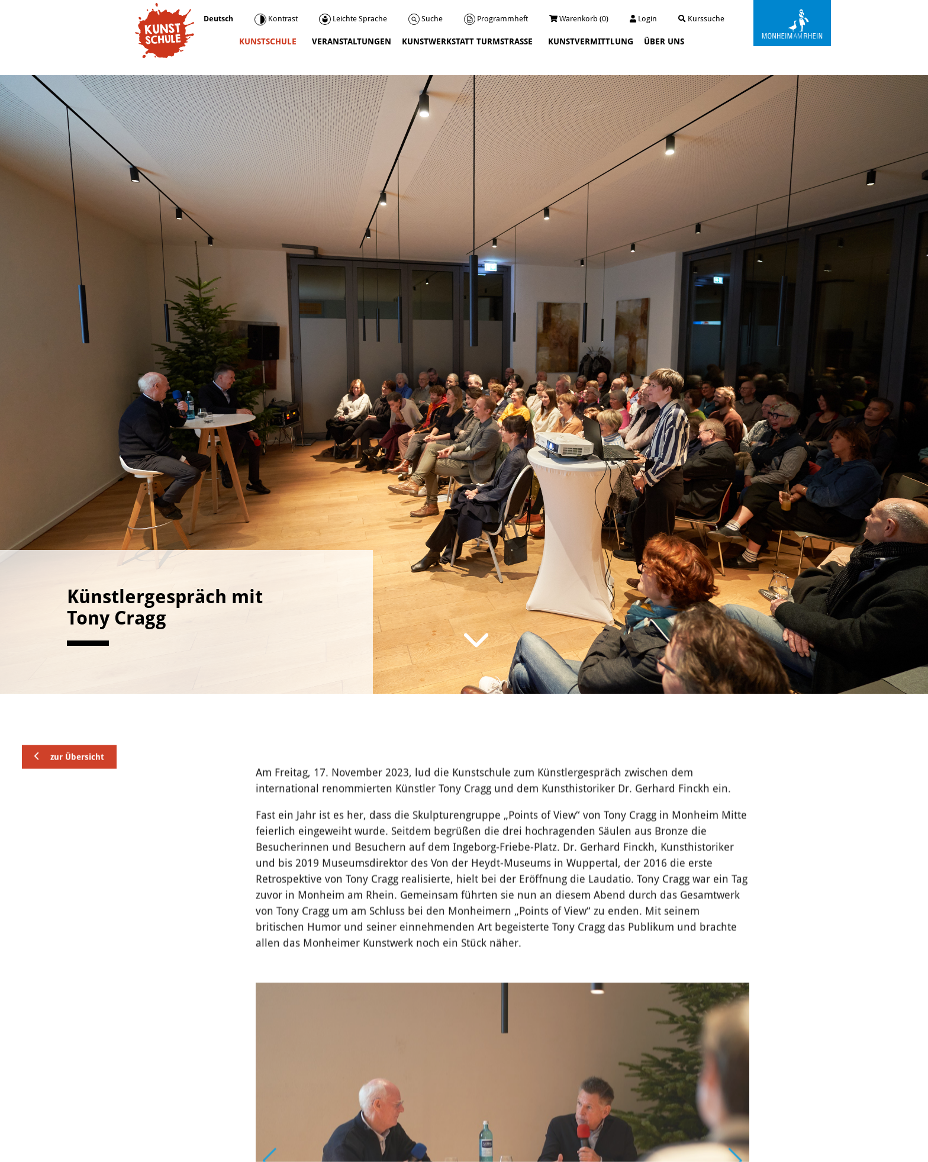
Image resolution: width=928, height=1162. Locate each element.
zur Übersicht (69, 811)
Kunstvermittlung (590, 41)
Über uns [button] (665, 41)
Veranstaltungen (351, 41)
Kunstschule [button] (269, 41)
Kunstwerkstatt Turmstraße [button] (468, 41)
